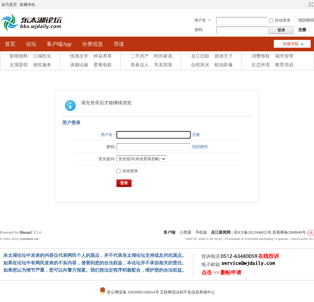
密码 (198, 29)
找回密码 (306, 20)
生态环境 (261, 64)
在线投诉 (268, 256)
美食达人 (140, 64)
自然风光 (200, 64)
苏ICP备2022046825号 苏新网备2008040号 (270, 232)
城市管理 (284, 56)
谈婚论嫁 (79, 64)
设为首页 (9, 4)
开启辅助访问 (304, 5)
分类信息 (92, 44)
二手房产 (140, 56)
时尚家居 (163, 56)
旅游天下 (224, 56)
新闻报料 (18, 56)
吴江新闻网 (221, 232)
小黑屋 (185, 232)
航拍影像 (224, 64)
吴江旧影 (200, 56)
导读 (118, 44)
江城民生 (42, 56)
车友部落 (163, 64)
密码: (110, 146)
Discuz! (26, 232)
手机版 (201, 232)
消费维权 (261, 56)
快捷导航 (291, 44)
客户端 (169, 232)
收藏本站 (27, 4)
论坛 (31, 44)
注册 (302, 29)
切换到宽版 (310, 5)
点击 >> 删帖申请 (221, 272)
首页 (10, 44)
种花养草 (103, 56)
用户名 (200, 20)
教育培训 (284, 64)
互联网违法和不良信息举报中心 (187, 292)
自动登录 (279, 20)
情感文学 (79, 56)
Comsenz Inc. (30, 239)
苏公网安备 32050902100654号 (129, 292)
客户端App (59, 44)
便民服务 (42, 64)
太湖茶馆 (18, 64)
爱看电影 (103, 64)
